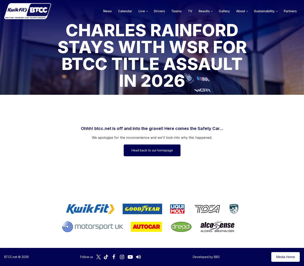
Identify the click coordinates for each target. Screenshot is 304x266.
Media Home (285, 257)
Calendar (125, 11)
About (240, 11)
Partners (290, 11)
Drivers (159, 11)
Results (204, 11)
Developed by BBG (206, 257)
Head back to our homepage (152, 150)
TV (190, 11)
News (107, 11)
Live (141, 11)
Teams (176, 11)
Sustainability (264, 11)
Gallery (224, 11)
